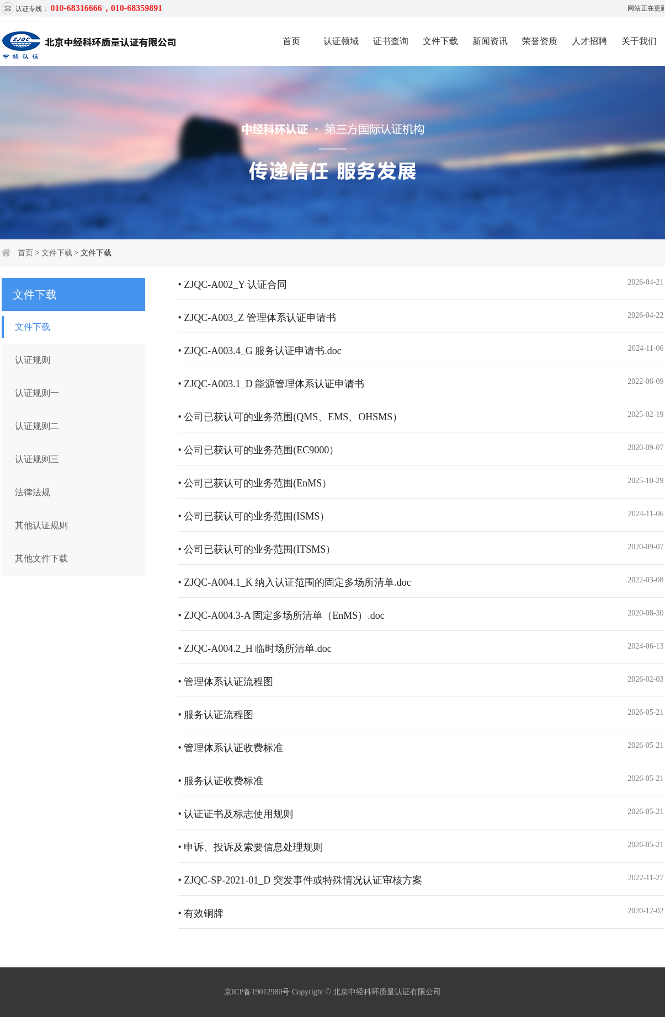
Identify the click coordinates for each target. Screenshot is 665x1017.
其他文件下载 (41, 558)
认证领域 (341, 41)
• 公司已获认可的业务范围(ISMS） (254, 516)
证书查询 (390, 41)
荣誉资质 (539, 41)
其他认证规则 (41, 525)
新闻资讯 (490, 41)
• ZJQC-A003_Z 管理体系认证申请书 (257, 317)
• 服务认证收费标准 (221, 780)
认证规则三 (37, 459)
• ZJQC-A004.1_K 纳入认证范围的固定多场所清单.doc (294, 582)
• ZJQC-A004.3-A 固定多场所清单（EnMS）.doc (281, 615)
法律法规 (32, 492)
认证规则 (32, 360)
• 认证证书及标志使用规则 (236, 814)
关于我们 (639, 41)
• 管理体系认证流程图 (226, 681)
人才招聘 (589, 41)
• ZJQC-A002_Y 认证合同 (233, 284)
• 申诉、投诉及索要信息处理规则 (250, 847)
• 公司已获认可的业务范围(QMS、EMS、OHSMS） (290, 416)
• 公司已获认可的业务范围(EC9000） (258, 450)
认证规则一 (37, 393)
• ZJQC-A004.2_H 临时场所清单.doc (255, 648)
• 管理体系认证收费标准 (231, 747)
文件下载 (440, 41)
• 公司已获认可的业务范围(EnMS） (255, 483)
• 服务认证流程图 (216, 714)
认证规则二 (37, 426)
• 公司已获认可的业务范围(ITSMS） (257, 549)
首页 (291, 41)
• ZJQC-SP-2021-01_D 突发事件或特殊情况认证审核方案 (300, 880)
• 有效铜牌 (201, 913)
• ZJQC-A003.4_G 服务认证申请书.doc (260, 350)
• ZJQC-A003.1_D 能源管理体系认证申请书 (271, 383)
